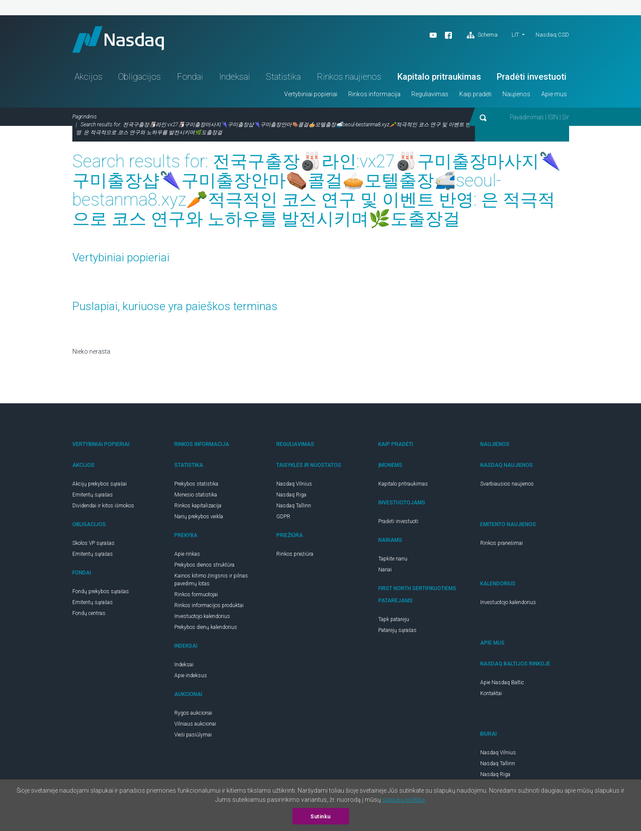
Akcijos (88, 76)
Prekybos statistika (196, 484)
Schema (482, 35)
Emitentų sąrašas (92, 495)
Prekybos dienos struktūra (204, 565)
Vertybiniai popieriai (310, 94)
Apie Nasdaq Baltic (502, 682)
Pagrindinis (84, 117)
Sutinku (320, 817)
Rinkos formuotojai (196, 594)
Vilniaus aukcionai (195, 724)
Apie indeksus (190, 675)
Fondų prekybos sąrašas (100, 591)
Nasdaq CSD (552, 34)
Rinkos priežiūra (294, 554)
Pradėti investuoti (531, 76)
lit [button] (515, 34)
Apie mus (554, 94)
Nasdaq (118, 39)
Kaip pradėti (475, 94)
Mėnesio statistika (195, 495)
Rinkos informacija (374, 94)
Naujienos (516, 94)
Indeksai (234, 76)
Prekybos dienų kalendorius (205, 627)
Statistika (283, 76)
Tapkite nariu (392, 559)
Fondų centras (88, 613)
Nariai (385, 570)
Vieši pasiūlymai (193, 735)
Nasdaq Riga (291, 495)
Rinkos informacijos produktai (209, 605)
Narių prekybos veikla (198, 516)
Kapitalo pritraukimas (439, 76)
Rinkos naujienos (349, 76)
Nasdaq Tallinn (293, 506)
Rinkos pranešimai (501, 543)
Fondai (190, 76)
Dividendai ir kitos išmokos (103, 506)
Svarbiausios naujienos (507, 484)
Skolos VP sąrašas (93, 543)
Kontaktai (491, 693)
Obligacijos (139, 76)
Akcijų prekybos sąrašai (99, 484)
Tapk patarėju (393, 619)
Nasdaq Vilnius (294, 484)
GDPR (283, 516)
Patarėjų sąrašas (397, 630)
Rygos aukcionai (193, 713)
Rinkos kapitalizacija (197, 506)
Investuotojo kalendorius (202, 616)
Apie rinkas (187, 554)
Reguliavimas (429, 94)
